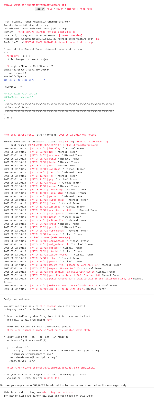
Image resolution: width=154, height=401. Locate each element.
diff (6, 66)
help (49, 8)
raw (98, 39)
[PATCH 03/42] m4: (42, 152)
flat (60, 141)
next (6, 135)
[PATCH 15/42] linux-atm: (46, 193)
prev (13, 135)
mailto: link (52, 378)
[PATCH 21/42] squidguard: (47, 213)
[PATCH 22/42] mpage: (44, 217)
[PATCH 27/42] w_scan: (44, 234)
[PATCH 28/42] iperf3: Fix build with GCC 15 (45, 32)
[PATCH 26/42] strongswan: (47, 230)
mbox (49, 320)
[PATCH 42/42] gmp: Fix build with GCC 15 (57, 289)
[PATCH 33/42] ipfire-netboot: (50, 254)
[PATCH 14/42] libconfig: (46, 189)
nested (68, 141)
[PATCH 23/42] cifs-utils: (47, 220)
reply (30, 135)
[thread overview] (70, 35)
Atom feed (86, 8)
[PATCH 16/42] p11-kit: (45, 196)
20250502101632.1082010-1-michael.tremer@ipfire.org (57, 42)
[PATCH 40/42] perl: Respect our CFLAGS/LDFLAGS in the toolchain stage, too (81, 278)
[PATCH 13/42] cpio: (43, 186)
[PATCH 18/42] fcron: (44, 203)
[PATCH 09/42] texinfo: (45, 172)
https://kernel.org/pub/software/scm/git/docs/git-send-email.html (51, 368)
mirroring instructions (57, 392)
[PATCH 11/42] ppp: (42, 179)
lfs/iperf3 (12, 56)
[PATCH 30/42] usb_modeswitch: (50, 244)
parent (22, 135)
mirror (71, 8)
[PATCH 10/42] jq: (42, 176)
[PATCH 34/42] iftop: (44, 258)
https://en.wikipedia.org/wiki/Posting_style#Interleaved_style (49, 330)
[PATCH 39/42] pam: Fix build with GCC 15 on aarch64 (65, 275)
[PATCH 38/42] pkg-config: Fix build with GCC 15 (62, 272)
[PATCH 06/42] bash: (43, 162)
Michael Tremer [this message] (50, 237)
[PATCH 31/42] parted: (44, 248)
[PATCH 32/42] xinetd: (44, 251)
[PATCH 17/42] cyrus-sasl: (47, 200)
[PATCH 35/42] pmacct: (44, 261)
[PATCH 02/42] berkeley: (46, 148)
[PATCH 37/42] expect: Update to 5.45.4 (56, 268)
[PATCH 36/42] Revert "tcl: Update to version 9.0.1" (65, 265)
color (59, 8)
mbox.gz (81, 141)
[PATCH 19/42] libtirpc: (46, 206)
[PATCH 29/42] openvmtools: (48, 241)
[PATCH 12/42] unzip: (44, 183)
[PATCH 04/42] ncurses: (45, 155)
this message (48, 306)
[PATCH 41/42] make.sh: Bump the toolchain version (64, 285)
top (106, 141)
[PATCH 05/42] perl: (43, 159)
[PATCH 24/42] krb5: (43, 224)
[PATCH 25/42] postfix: (45, 227)
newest (92, 135)
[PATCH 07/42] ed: (42, 165)
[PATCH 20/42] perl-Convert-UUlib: (52, 210)
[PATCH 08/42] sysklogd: (46, 169)
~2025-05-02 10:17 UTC (72, 135)
